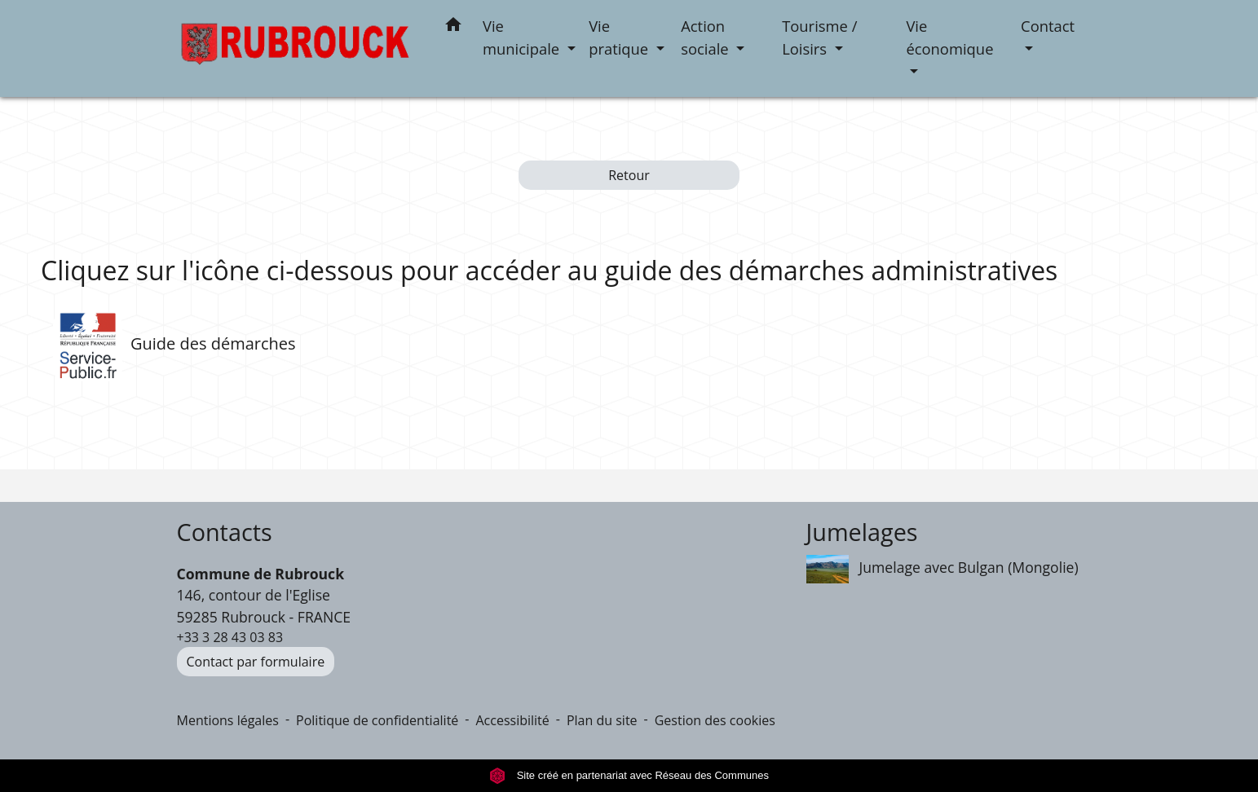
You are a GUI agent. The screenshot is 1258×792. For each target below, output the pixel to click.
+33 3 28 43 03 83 (230, 637)
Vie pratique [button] (620, 37)
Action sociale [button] (706, 37)
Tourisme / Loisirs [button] (819, 37)
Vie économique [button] (949, 37)
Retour (629, 175)
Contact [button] (1048, 25)
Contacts (224, 532)
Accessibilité (512, 720)
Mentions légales (228, 720)
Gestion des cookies (715, 720)
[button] (453, 27)
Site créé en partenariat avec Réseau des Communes (629, 775)
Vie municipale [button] (523, 37)
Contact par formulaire (256, 662)
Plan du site (602, 720)
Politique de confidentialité (377, 720)
